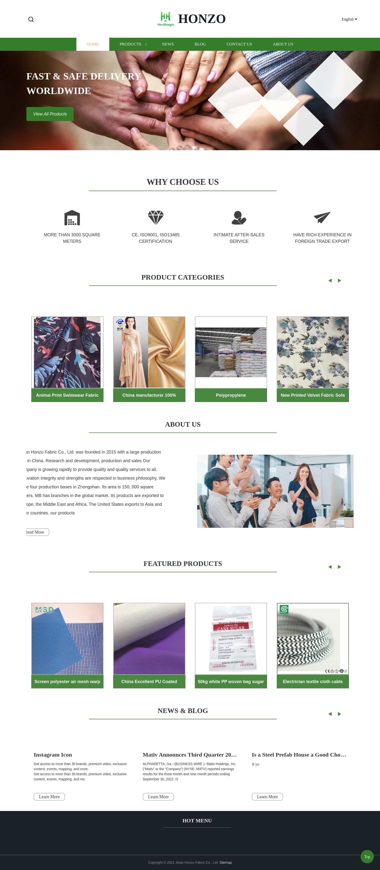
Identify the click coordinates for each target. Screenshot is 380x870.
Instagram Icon (53, 771)
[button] (31, 19)
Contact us (239, 51)
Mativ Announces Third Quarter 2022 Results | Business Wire (219, 771)
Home (93, 51)
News (168, 51)
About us (283, 51)
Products (130, 51)
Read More (26, 532)
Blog (200, 51)
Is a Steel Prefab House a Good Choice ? (302, 771)
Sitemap (226, 862)
